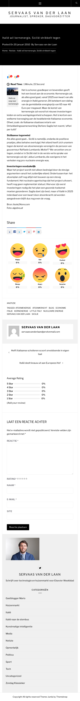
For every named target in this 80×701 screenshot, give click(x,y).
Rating (11, 479)
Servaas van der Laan (40, 13)
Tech (8, 669)
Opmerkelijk (12, 647)
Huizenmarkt (12, 605)
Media (9, 633)
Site (9, 511)
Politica (10, 654)
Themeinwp (61, 697)
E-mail (12, 499)
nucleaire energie (53, 311)
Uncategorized (13, 676)
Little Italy (36, 311)
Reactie (12, 441)
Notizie (12, 303)
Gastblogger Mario (15, 598)
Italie (10, 311)
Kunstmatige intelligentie (19, 626)
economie (61, 308)
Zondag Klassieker (15, 683)
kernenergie (21, 311)
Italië (8, 612)
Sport (9, 662)
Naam (11, 485)
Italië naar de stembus (17, 619)
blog (51, 308)
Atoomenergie (23, 308)
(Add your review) (16, 403)
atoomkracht (39, 308)
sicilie (35, 314)
